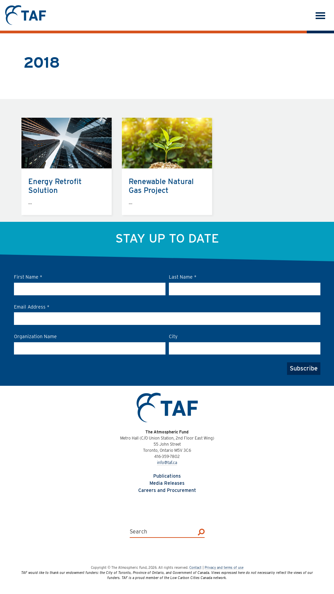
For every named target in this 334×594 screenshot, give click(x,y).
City (173, 336)
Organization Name (35, 336)
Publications (167, 476)
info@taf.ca (167, 462)
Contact (195, 567)
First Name (28, 277)
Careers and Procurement (167, 490)
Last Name (182, 277)
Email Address (31, 307)
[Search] (201, 531)
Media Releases (167, 483)
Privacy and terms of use (224, 567)
